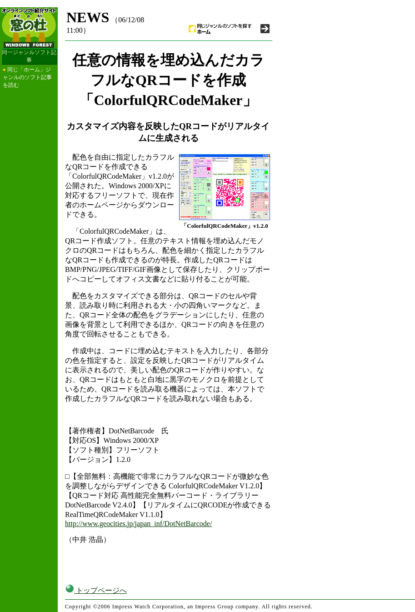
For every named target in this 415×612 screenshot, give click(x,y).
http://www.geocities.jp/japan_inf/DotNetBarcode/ (138, 523)
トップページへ (96, 590)
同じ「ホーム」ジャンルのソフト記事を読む (27, 77)
